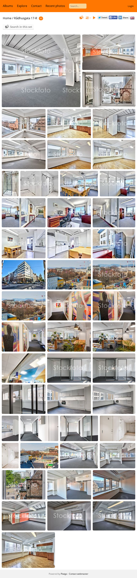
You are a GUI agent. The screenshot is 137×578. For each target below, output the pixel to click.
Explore (22, 6)
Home (7, 18)
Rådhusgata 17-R (25, 18)
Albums (8, 6)
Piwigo (64, 573)
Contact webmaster (78, 573)
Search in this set (21, 26)
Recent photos (55, 6)
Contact (36, 6)
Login (131, 6)
